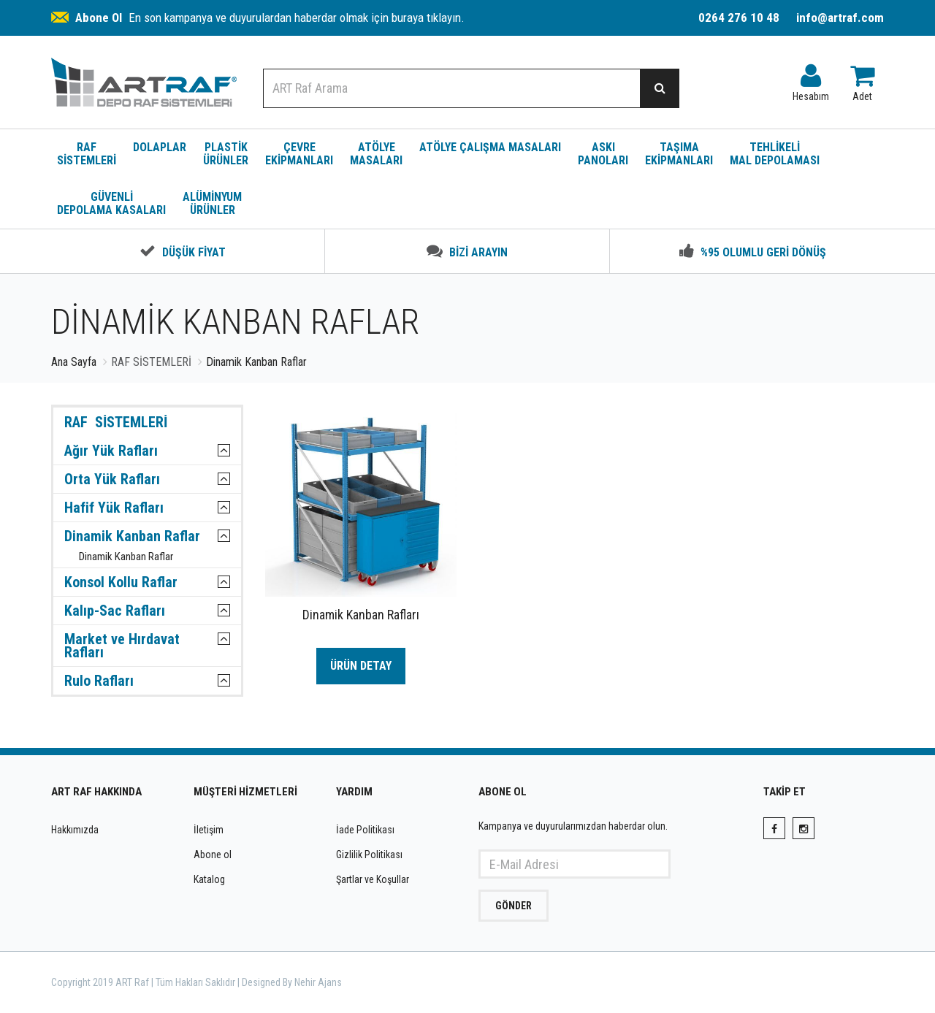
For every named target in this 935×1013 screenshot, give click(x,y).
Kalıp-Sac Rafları (114, 610)
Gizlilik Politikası (369, 854)
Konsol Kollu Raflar (121, 582)
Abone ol (213, 854)
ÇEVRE (299, 153)
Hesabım (811, 79)
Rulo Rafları (99, 680)
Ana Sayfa (73, 362)
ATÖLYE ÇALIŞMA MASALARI (490, 147)
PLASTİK (225, 153)
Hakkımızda (75, 830)
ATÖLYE (376, 153)
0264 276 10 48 (738, 17)
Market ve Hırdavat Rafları (122, 645)
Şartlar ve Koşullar (372, 879)
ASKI (603, 153)
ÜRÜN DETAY (361, 666)
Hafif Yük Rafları (114, 507)
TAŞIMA (679, 153)
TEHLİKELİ (775, 153)
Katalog (209, 879)
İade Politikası (365, 830)
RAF (86, 153)
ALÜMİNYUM (212, 203)
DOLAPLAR (159, 147)
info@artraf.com (840, 17)
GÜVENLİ (111, 203)
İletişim (209, 830)
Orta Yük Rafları (112, 479)
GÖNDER (513, 905)
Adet (862, 79)
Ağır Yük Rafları (111, 450)
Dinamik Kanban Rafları (360, 614)
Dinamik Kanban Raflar (132, 536)
